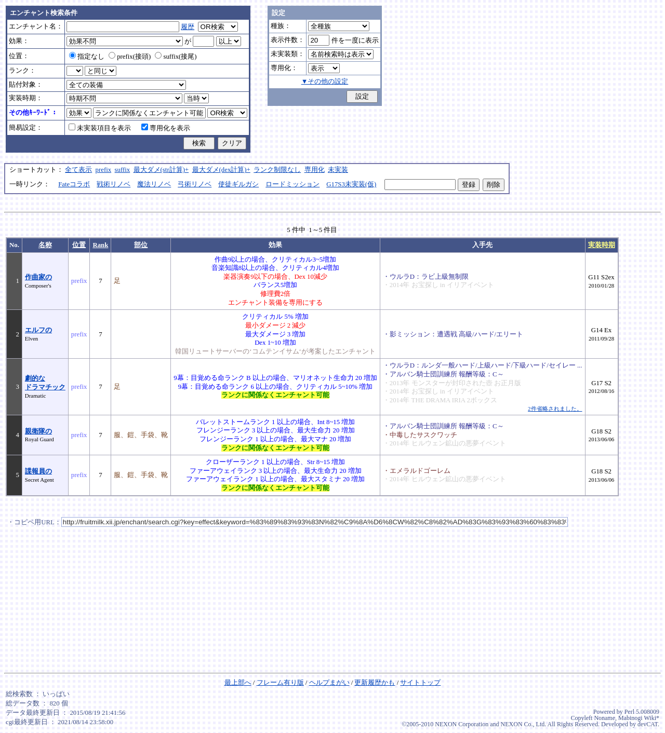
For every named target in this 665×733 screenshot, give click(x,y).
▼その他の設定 (325, 81)
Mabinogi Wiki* (638, 718)
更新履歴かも (374, 682)
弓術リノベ (194, 184)
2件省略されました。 (555, 408)
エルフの (38, 330)
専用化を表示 (165, 128)
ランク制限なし (277, 169)
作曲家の (38, 277)
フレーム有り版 (280, 682)
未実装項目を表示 (100, 128)
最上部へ (237, 682)
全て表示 (78, 169)
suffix (122, 169)
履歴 (187, 27)
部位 (141, 245)
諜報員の (38, 471)
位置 (79, 245)
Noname (604, 718)
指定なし (86, 56)
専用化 (314, 169)
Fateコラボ (74, 184)
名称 (45, 245)
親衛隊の (38, 431)
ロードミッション (292, 184)
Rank (100, 245)
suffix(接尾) (175, 56)
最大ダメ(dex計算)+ (221, 169)
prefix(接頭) (130, 56)
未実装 (338, 169)
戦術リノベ (113, 184)
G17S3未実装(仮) (351, 184)
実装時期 (601, 245)
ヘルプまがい (329, 682)
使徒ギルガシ (238, 184)
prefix (104, 169)
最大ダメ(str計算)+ (161, 169)
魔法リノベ (154, 184)
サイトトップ (420, 682)
